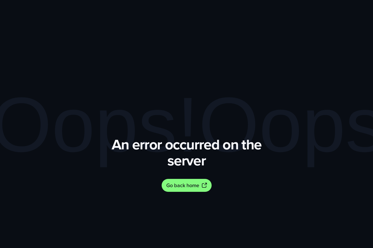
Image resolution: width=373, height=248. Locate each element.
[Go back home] (187, 185)
